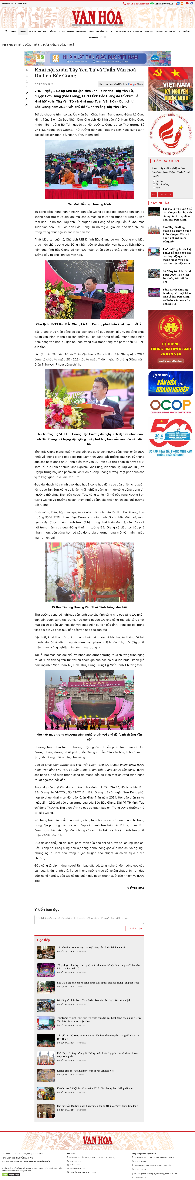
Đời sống (100, 31)
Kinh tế (109, 31)
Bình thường (161, 184)
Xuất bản (42, 31)
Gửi (153, 194)
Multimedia (93, 37)
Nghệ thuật (81, 31)
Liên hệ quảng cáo (161, 4)
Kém (156, 187)
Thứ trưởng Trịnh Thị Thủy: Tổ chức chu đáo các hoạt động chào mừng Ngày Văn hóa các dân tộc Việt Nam (99, 1019)
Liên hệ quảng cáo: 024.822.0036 (81, 1172)
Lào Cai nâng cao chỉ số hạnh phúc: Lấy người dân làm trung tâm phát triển (98, 983)
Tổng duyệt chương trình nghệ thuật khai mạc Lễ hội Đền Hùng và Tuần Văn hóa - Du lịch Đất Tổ (98, 966)
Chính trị (13, 31)
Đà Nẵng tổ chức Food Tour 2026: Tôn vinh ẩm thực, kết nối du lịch (94, 1000)
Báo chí (32, 31)
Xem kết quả (165, 194)
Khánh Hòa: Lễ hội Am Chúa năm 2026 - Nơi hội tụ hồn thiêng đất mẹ (94, 1088)
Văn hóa (23, 31)
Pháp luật (149, 31)
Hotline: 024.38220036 (136, 4)
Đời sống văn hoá (65, 951)
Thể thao (52, 31)
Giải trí (91, 31)
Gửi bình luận (135, 928)
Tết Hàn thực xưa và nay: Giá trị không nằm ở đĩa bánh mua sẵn (91, 947)
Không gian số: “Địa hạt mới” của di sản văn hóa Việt (85, 1071)
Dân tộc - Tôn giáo (123, 31)
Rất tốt (158, 180)
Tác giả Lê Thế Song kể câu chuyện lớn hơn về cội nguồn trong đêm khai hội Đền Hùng (98, 1037)
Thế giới (186, 31)
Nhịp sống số (170, 31)
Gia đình (70, 31)
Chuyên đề (137, 31)
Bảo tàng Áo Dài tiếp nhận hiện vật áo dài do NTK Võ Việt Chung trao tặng (97, 1106)
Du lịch (62, 31)
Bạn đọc (159, 31)
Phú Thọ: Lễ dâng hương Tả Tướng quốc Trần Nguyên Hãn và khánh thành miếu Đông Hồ (97, 1054)
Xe (179, 31)
